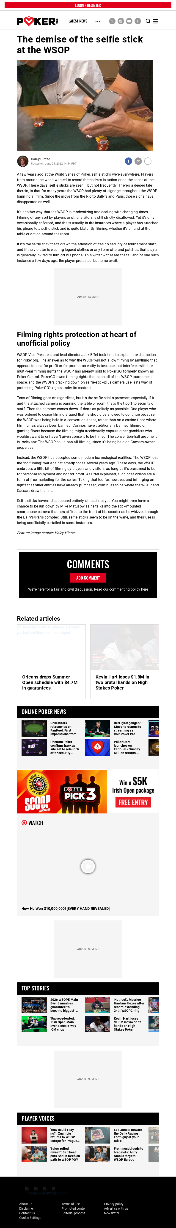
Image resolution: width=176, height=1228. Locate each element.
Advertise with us (116, 1208)
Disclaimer (26, 1208)
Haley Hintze (40, 159)
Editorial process (73, 1213)
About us (25, 1204)
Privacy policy (114, 1204)
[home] (37, 21)
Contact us (27, 1213)
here (144, 589)
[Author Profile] (23, 161)
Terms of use (71, 1204)
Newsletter (111, 1213)
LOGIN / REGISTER (88, 5)
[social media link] (112, 21)
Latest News (78, 21)
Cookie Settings (30, 1218)
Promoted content (75, 1208)
